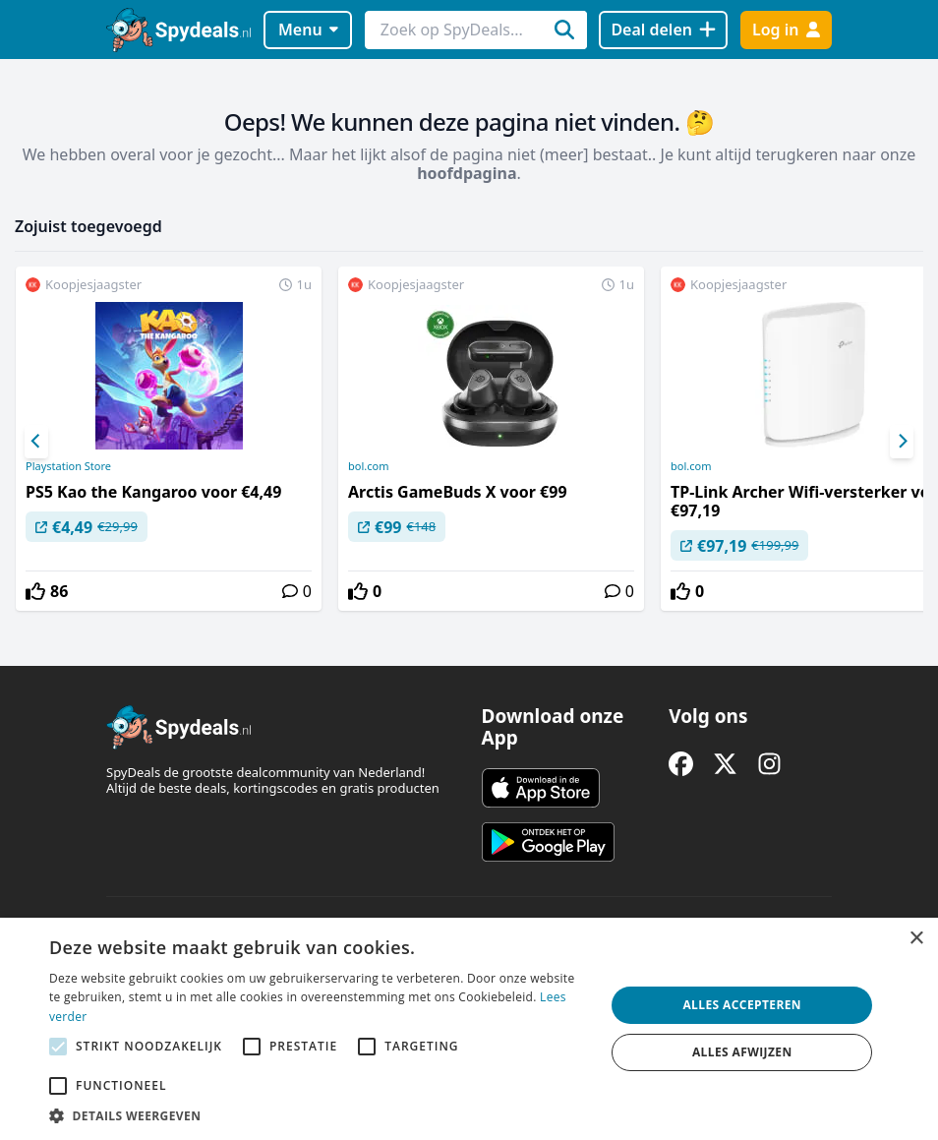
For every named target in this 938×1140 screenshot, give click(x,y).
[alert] (469, 1029)
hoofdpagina (466, 173)
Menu (308, 29)
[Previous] (36, 441)
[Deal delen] (663, 30)
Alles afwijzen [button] (742, 1052)
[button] (319, 1115)
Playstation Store (68, 466)
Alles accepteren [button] (741, 1004)
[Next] (901, 441)
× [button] (916, 938)
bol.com (368, 466)
